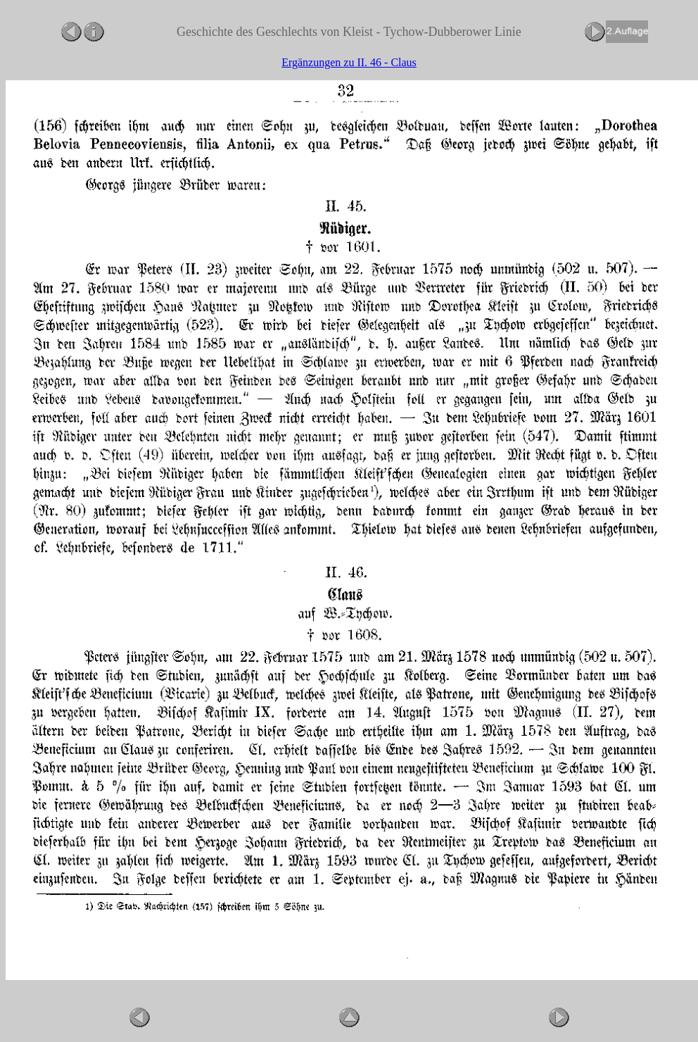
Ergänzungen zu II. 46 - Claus (349, 62)
